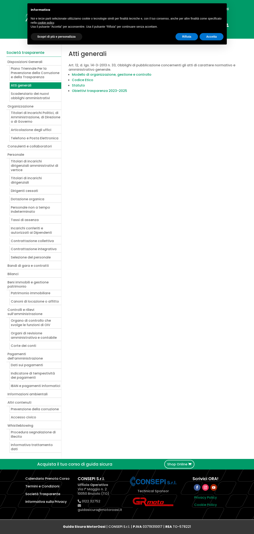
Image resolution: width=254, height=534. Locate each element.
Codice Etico (82, 80)
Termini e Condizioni (42, 486)
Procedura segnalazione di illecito (33, 434)
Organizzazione (20, 106)
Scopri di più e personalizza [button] (56, 36)
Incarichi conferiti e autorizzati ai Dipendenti (31, 230)
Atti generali (21, 85)
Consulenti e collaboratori (29, 146)
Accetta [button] (211, 36)
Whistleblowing (20, 425)
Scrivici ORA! (205, 479)
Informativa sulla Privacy (46, 501)
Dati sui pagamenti (27, 365)
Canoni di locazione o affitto (35, 301)
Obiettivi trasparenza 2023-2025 (99, 90)
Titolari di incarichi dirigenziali (26, 180)
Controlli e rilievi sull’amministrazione (24, 311)
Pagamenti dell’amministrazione (25, 356)
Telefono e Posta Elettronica (34, 138)
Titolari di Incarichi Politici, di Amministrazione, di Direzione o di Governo (35, 117)
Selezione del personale (31, 257)
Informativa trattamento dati (32, 447)
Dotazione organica (27, 199)
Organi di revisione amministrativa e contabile (34, 335)
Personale (15, 154)
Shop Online (177, 464)
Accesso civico (23, 417)
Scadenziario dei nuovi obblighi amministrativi (30, 95)
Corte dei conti (23, 345)
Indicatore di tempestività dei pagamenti (33, 375)
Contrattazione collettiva (32, 241)
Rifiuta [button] (186, 36)
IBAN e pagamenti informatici (35, 385)
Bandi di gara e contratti (28, 265)
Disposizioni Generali (24, 61)
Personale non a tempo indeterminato (30, 209)
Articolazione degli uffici (31, 129)
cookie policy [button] (46, 22)
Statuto (78, 85)
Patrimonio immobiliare (30, 293)
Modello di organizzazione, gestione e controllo (111, 74)
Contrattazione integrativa (33, 249)
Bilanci (12, 274)
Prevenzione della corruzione (35, 409)
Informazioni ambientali (27, 394)
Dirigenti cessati (24, 190)
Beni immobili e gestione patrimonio (28, 284)
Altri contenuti (19, 402)
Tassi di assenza (25, 220)
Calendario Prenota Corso (47, 478)
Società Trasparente (42, 494)
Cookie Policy (205, 504)
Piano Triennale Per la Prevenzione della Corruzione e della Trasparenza (35, 73)
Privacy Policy (205, 497)
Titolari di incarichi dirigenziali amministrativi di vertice (34, 165)
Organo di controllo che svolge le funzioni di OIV (31, 322)
